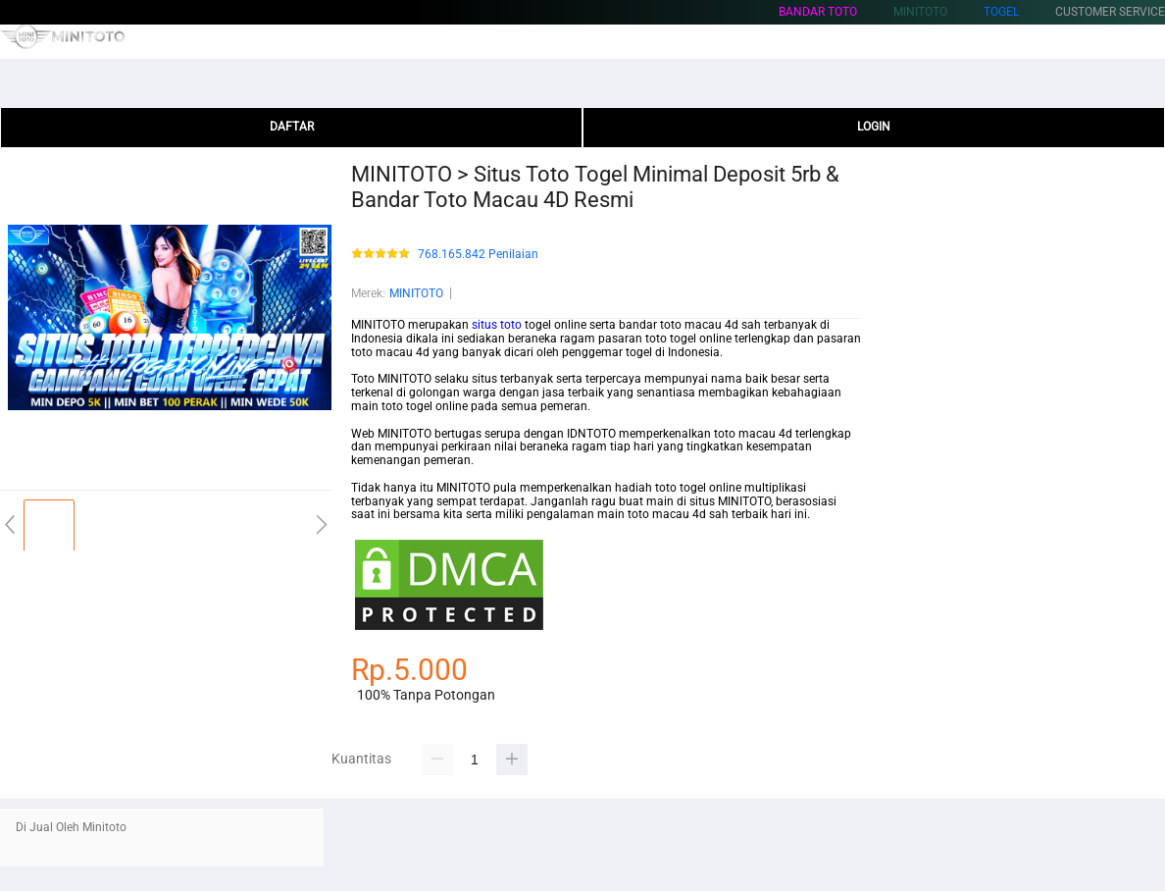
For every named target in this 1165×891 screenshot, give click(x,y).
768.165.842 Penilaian (478, 254)
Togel (1001, 12)
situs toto (497, 325)
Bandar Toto (818, 12)
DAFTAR (292, 126)
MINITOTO (416, 293)
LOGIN (873, 126)
